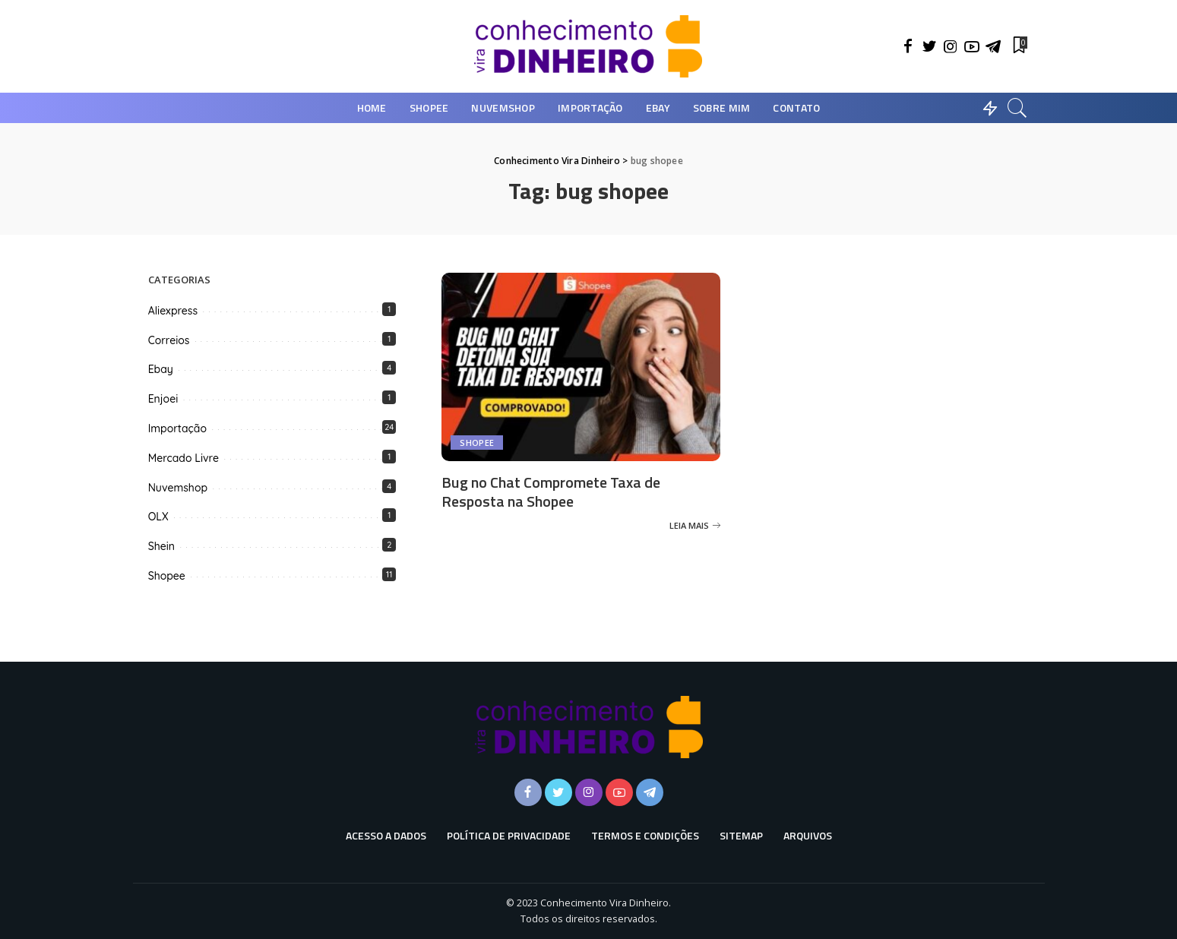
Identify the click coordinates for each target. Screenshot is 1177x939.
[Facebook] (908, 46)
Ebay (160, 369)
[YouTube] (971, 46)
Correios (169, 340)
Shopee (477, 442)
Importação (177, 428)
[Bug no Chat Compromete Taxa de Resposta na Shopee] (580, 367)
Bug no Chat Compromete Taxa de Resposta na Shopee (550, 491)
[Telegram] (993, 46)
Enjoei (163, 399)
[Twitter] (929, 46)
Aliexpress (173, 311)
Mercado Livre (183, 458)
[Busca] (1017, 108)
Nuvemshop (177, 488)
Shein (161, 546)
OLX (158, 516)
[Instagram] (950, 46)
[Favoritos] (1019, 46)
